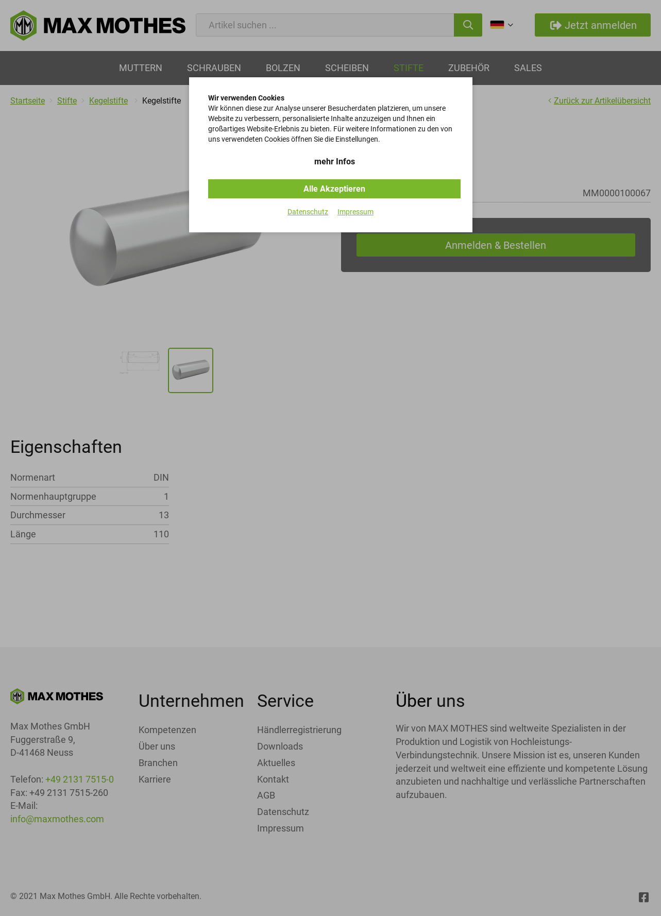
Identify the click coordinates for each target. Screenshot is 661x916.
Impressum (355, 212)
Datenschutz (307, 212)
